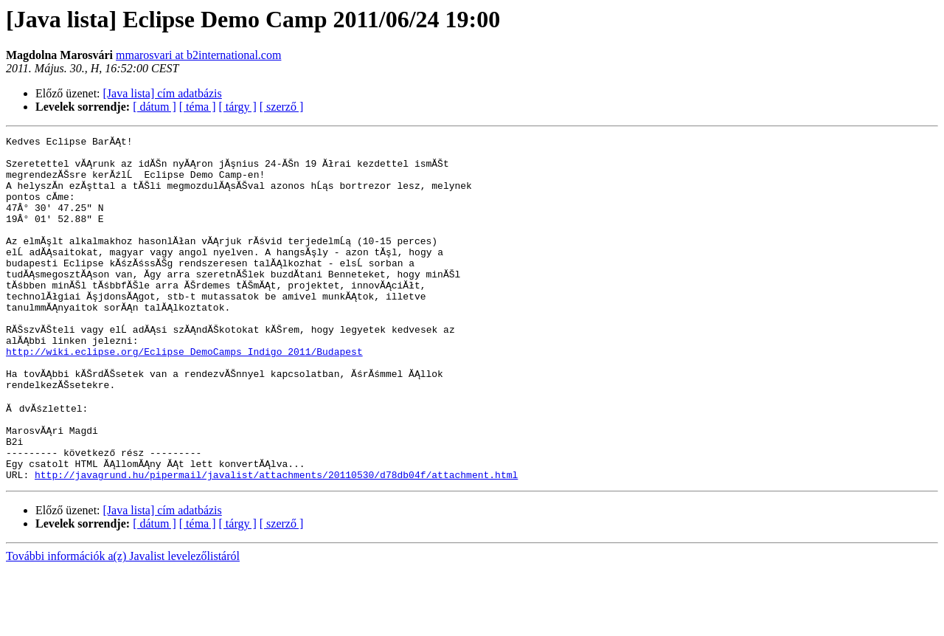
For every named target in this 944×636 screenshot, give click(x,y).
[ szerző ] (282, 106)
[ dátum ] (154, 106)
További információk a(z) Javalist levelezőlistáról (123, 623)
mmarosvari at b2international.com (198, 55)
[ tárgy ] (238, 106)
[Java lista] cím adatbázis (162, 93)
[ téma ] (197, 106)
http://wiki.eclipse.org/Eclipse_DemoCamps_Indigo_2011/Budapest (184, 395)
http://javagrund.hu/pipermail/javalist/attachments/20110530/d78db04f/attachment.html (276, 541)
